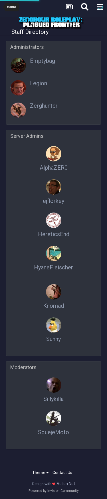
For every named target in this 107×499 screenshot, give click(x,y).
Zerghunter (44, 105)
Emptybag (42, 60)
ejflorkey (53, 200)
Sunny (53, 339)
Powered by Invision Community (54, 491)
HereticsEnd (53, 234)
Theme (40, 472)
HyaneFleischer (53, 267)
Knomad (53, 305)
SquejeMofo (53, 432)
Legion (38, 83)
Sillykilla (53, 399)
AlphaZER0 (54, 167)
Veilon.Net (66, 483)
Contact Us (62, 472)
